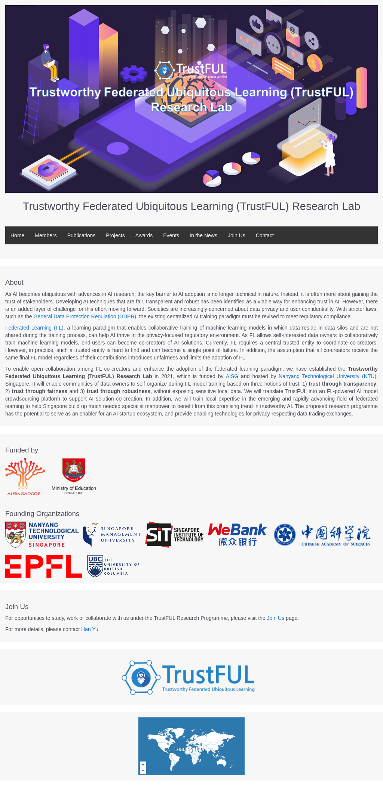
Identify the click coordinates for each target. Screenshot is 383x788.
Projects (115, 235)
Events (171, 235)
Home (17, 235)
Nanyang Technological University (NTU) (327, 376)
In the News (203, 235)
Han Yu (89, 629)
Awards (144, 235)
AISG (232, 376)
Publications (81, 235)
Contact (265, 235)
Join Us (236, 235)
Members (45, 235)
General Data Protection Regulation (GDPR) (85, 316)
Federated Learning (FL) (34, 328)
